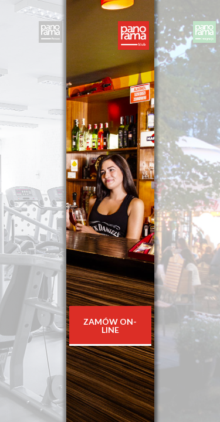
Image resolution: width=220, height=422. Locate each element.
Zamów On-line (110, 325)
